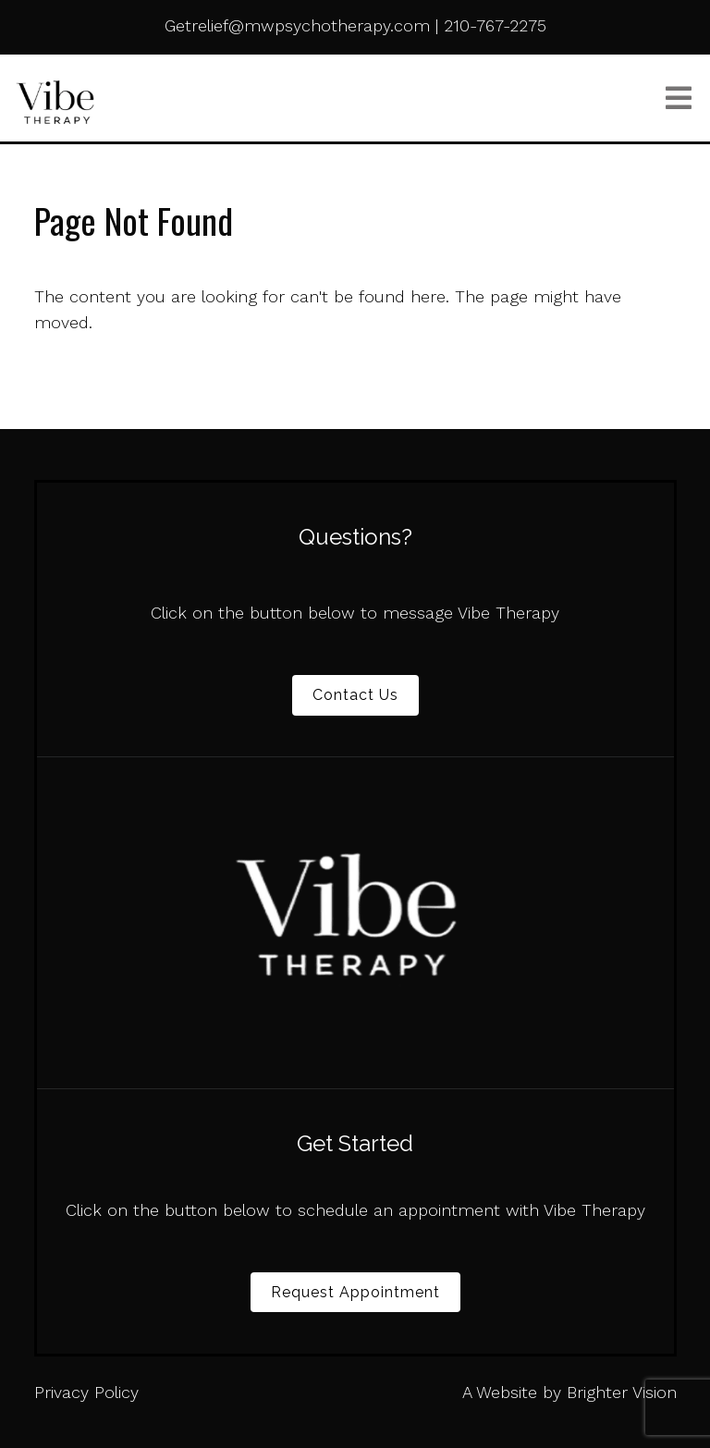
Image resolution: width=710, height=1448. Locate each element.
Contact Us (355, 695)
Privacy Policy (86, 1392)
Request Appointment (355, 1292)
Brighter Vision (622, 1392)
